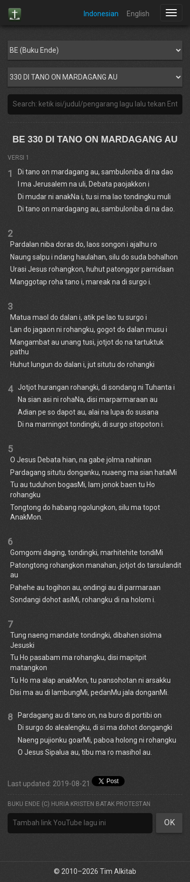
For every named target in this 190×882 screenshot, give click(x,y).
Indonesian (101, 14)
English (138, 14)
